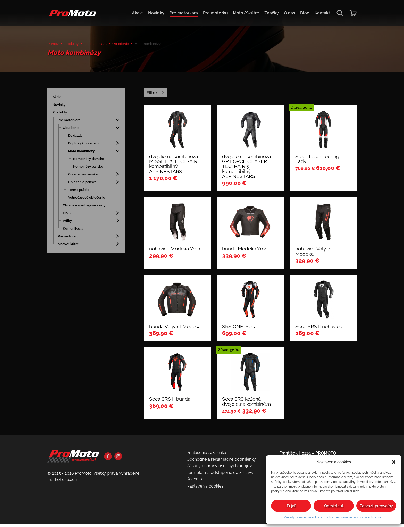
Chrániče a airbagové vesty (84, 215)
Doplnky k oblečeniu (88, 146)
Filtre (156, 96)
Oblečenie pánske (86, 184)
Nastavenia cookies (205, 489)
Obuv (68, 225)
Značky (271, 13)
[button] (393, 462)
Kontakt (322, 13)
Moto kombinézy (84, 153)
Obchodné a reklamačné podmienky (221, 462)
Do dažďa (77, 138)
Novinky (156, 13)
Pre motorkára (184, 13)
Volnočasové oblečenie (81, 202)
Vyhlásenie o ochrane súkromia (358, 517)
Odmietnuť (333, 506)
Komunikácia (75, 240)
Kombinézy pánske (92, 169)
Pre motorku (215, 13)
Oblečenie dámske (86, 177)
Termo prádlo (81, 192)
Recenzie (195, 482)
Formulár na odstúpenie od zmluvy (220, 475)
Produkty (76, 44)
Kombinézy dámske (92, 161)
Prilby (68, 232)
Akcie (137, 13)
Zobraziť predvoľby (376, 506)
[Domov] (71, 15)
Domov (54, 44)
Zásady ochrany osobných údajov (219, 469)
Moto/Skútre (246, 13)
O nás (289, 13)
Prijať (291, 506)
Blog (304, 13)
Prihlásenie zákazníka (206, 455)
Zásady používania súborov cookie (308, 517)
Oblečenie (133, 44)
